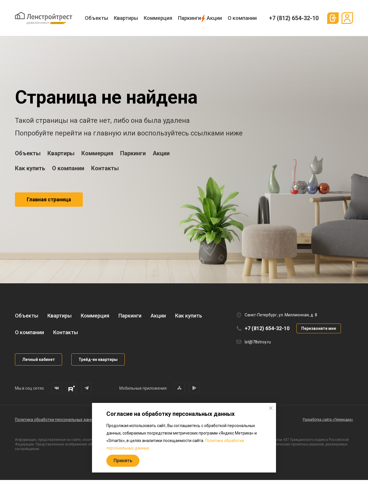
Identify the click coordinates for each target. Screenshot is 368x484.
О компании (242, 18)
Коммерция (158, 18)
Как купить (30, 168)
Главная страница (49, 199)
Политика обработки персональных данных (56, 423)
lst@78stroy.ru (258, 346)
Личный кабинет (38, 363)
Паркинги (189, 18)
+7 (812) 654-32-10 (294, 18)
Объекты (96, 18)
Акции (214, 18)
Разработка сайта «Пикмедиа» (328, 424)
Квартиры (126, 18)
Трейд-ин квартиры (98, 363)
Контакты (105, 168)
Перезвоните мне (318, 332)
